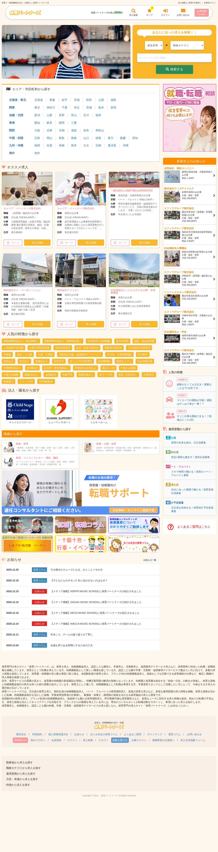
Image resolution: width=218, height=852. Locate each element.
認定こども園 (24, 354)
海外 (12, 153)
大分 (86, 145)
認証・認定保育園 (144, 341)
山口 (86, 137)
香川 (110, 137)
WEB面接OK (46, 381)
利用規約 (37, 734)
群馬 (113, 107)
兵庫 (49, 130)
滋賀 (74, 130)
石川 (86, 115)
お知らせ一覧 (149, 560)
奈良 (86, 130)
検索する (174, 69)
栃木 (101, 107)
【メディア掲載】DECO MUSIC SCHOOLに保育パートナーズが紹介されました (95, 612)
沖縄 (125, 145)
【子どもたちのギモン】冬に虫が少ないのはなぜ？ (79, 580)
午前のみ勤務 (128, 368)
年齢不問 (67, 374)
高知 (135, 137)
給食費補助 (104, 361)
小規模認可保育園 (13, 347)
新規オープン (123, 361)
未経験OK (50, 374)
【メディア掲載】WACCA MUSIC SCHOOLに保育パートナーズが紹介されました (96, 623)
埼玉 (77, 107)
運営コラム (174, 734)
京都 (62, 130)
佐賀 (49, 145)
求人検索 (88, 740)
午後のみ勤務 (11, 374)
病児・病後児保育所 (87, 347)
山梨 (49, 115)
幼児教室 (143, 354)
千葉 (64, 107)
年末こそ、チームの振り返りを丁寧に (72, 634)
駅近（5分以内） (128, 374)
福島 (113, 99)
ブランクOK (26, 381)
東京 (37, 107)
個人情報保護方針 (58, 734)
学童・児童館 (45, 354)
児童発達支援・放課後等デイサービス (80, 354)
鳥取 (62, 137)
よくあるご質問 (132, 734)
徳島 (98, 137)
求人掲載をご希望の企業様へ (189, 3)
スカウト (103, 740)
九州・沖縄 (16, 145)
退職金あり (41, 361)
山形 (101, 99)
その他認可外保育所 (139, 347)
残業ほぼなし (31, 374)
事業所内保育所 (113, 347)
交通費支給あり (12, 368)
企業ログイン (139, 740)
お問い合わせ (194, 734)
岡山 (49, 137)
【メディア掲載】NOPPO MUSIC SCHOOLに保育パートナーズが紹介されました (96, 591)
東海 (12, 122)
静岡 (62, 122)
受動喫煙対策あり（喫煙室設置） (63, 341)
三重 (74, 122)
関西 (12, 130)
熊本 (74, 145)
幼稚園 (7, 354)
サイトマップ (154, 734)
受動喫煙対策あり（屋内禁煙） (21, 341)
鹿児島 (112, 145)
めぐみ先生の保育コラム (104, 734)
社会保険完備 (144, 361)
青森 (52, 99)
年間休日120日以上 (85, 368)
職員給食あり (85, 374)
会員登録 (201, 12)
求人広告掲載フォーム (192, 740)
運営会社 (21, 734)
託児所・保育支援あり (56, 368)
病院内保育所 (62, 347)
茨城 (89, 107)
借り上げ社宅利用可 (81, 361)
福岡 (37, 145)
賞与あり (24, 361)
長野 (62, 115)
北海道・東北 (17, 99)
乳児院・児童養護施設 (119, 354)
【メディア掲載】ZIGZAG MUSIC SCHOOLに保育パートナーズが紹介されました (96, 602)
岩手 (64, 99)
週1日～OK (108, 368)
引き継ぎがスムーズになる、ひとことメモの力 (77, 569)
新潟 (37, 115)
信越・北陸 (16, 115)
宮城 (77, 99)
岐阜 (49, 122)
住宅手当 (59, 361)
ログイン (72, 740)
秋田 (89, 99)
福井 (98, 115)
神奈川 (51, 107)
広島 (37, 137)
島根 (74, 137)
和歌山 (100, 130)
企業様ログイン (210, 3)
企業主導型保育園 (39, 347)
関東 (12, 107)
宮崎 (98, 145)
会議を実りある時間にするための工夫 (72, 645)
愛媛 (123, 137)
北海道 (38, 99)
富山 (74, 115)
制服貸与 (8, 381)
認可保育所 (122, 341)
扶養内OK (148, 374)
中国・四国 (16, 137)
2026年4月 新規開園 (99, 341)
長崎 (62, 145)
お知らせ (79, 734)
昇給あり (8, 361)
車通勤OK (32, 368)
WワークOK (106, 374)
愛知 (37, 122)
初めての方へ (38, 740)
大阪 (37, 130)
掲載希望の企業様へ (163, 740)
